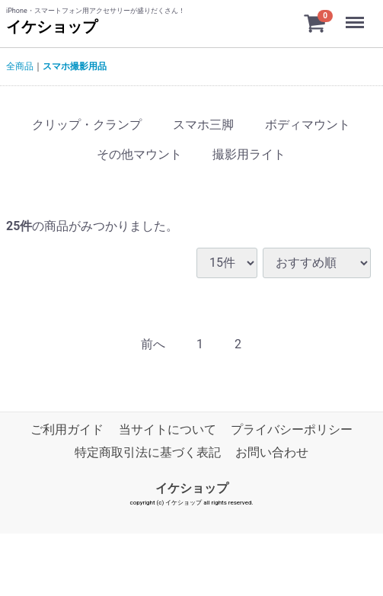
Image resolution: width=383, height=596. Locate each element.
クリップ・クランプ (87, 124)
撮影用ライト (249, 154)
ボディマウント (307, 124)
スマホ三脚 (203, 124)
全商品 (20, 66)
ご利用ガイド (67, 429)
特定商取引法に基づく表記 (148, 452)
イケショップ (51, 27)
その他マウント (139, 154)
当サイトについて (167, 429)
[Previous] (153, 345)
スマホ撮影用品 (75, 66)
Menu (356, 15)
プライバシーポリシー (292, 429)
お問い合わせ (271, 452)
